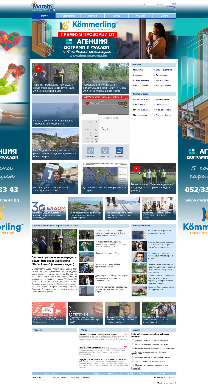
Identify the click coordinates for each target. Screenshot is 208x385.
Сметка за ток (160, 105)
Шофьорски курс (162, 80)
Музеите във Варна (140, 110)
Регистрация (172, 7)
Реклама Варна (161, 99)
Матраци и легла (139, 115)
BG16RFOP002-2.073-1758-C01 (165, 377)
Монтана (75, 377)
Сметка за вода (139, 105)
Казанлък (65, 377)
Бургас (56, 377)
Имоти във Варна (140, 86)
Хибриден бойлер (162, 86)
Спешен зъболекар (163, 70)
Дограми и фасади (140, 99)
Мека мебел (137, 70)
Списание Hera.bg (162, 115)
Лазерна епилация (140, 80)
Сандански (85, 377)
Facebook (172, 383)
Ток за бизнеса (161, 75)
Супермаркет (138, 75)
